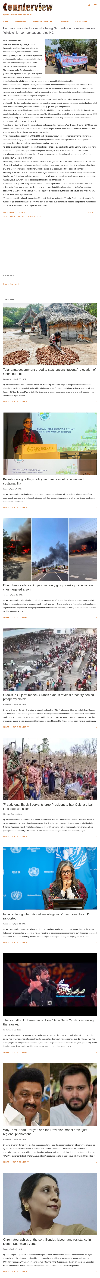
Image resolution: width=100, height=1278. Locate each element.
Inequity (22, 216)
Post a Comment (11, 284)
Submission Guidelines (42, 21)
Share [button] (91, 212)
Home (5, 21)
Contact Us (64, 21)
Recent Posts (81, 21)
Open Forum (20, 21)
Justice (32, 216)
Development (10, 216)
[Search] (89, 4)
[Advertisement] (50, 253)
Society (40, 216)
